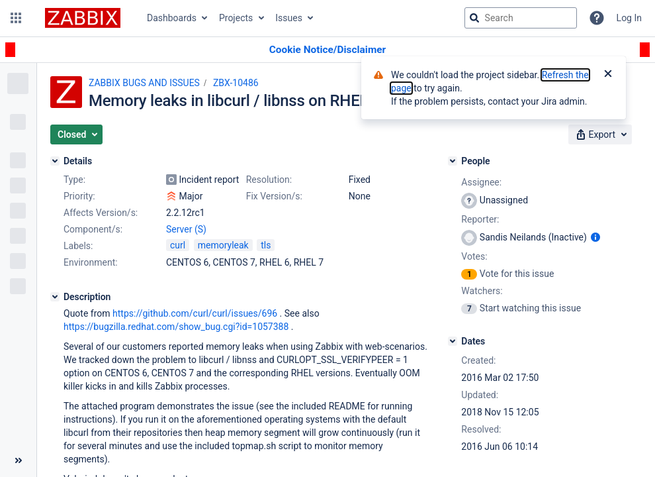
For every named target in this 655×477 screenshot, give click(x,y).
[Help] (596, 17)
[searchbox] (520, 17)
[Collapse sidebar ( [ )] (18, 460)
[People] (452, 161)
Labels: (78, 245)
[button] (16, 18)
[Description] (55, 296)
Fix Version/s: (274, 196)
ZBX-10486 (236, 83)
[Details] (55, 161)
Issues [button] (288, 18)
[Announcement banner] (327, 50)
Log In (629, 18)
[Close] (608, 74)
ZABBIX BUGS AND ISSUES (144, 83)
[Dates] (452, 341)
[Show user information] (595, 237)
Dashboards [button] (171, 18)
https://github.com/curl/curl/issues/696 (194, 313)
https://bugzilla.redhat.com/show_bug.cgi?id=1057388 (176, 326)
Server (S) (186, 229)
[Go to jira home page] (82, 18)
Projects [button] (236, 18)
